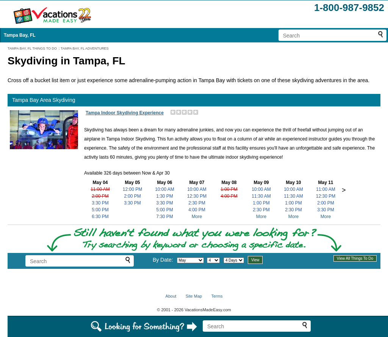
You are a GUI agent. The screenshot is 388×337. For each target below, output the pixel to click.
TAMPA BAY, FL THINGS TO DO (32, 48)
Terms (216, 296)
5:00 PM (100, 209)
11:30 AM (261, 196)
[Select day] (213, 260)
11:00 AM (100, 189)
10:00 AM (164, 189)
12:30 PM (197, 196)
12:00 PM (132, 189)
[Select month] (190, 260)
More (197, 216)
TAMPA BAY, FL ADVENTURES (85, 48)
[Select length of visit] (234, 260)
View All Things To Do (355, 258)
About (171, 296)
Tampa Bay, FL (20, 35)
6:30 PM (100, 216)
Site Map (194, 296)
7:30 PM (164, 216)
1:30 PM (164, 196)
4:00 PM (196, 209)
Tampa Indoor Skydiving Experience (125, 112)
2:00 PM (100, 196)
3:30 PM (100, 203)
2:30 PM (196, 203)
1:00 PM (229, 189)
